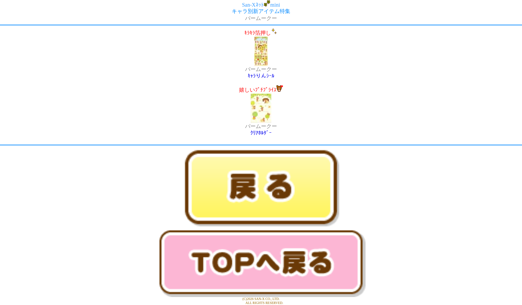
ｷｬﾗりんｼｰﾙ (261, 76)
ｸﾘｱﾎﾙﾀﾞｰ (261, 133)
